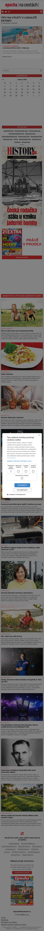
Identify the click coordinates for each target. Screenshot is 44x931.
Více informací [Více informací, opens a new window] (11, 458)
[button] (22, 461)
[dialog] (22, 465)
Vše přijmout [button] (22, 485)
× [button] (39, 435)
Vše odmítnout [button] (22, 490)
